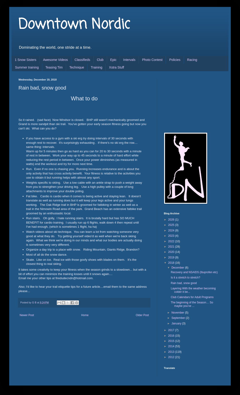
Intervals (129, 60)
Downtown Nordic (74, 24)
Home (85, 315)
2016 (171, 335)
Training (96, 67)
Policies (174, 60)
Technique (76, 67)
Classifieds (82, 60)
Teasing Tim (54, 67)
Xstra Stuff (116, 67)
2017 (171, 330)
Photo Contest (152, 60)
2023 (171, 235)
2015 (171, 341)
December (178, 267)
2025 (171, 225)
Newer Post (27, 315)
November (178, 312)
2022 (171, 241)
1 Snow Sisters (25, 60)
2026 (171, 219)
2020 (171, 252)
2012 (171, 357)
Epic (113, 60)
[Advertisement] (187, 101)
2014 (171, 346)
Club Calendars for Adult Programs (192, 297)
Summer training (27, 67)
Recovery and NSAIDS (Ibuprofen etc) (194, 272)
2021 (171, 246)
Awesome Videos (55, 60)
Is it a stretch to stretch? (185, 277)
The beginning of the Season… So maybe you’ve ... (192, 304)
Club (100, 60)
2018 (171, 262)
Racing (192, 60)
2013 (171, 351)
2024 (171, 230)
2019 (171, 257)
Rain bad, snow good (184, 283)
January (176, 323)
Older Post (142, 315)
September (178, 318)
